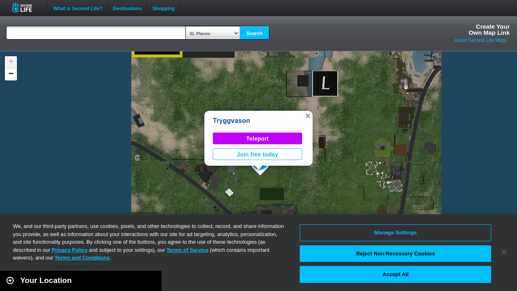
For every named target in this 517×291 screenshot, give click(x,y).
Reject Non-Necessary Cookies (395, 254)
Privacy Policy (69, 250)
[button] (308, 115)
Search (254, 33)
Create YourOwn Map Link (489, 29)
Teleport (257, 138)
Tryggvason (231, 120)
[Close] (504, 252)
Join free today (257, 154)
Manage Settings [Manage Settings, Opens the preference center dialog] (395, 233)
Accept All (395, 274)
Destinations (127, 8)
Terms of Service (187, 250)
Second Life (26, 7)
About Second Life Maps (480, 40)
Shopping (163, 8)
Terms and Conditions (82, 258)
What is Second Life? (77, 8)
